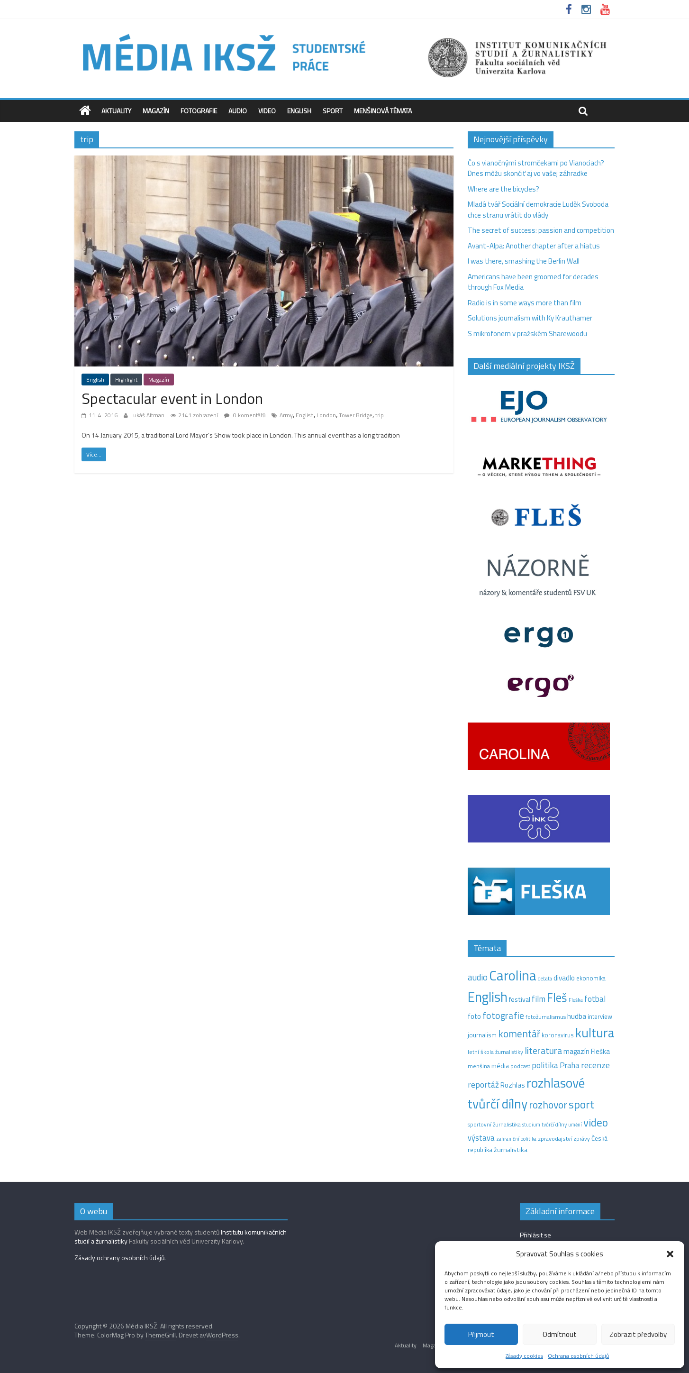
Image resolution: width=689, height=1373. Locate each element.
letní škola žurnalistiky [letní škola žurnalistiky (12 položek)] (495, 1051)
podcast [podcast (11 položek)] (520, 1066)
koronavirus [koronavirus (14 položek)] (558, 1035)
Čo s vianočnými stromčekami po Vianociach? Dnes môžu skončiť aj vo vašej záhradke (536, 168)
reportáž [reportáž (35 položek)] (483, 1084)
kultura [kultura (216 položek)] (595, 1032)
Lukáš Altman (147, 415)
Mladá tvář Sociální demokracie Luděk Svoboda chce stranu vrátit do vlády (538, 209)
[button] (670, 1254)
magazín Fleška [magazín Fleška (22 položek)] (586, 1051)
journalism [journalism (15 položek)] (482, 1035)
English (299, 111)
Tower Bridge (355, 415)
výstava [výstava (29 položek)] (481, 1138)
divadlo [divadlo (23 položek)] (564, 977)
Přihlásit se (535, 1235)
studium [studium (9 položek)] (531, 1124)
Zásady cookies (524, 1355)
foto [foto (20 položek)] (474, 1016)
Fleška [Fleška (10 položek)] (576, 1000)
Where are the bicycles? (503, 188)
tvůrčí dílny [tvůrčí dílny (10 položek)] (554, 1124)
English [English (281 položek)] (488, 997)
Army (286, 415)
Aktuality (116, 111)
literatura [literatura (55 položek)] (543, 1050)
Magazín (156, 111)
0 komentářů (244, 415)
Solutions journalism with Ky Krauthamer (530, 317)
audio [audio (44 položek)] (478, 977)
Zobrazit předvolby (638, 1334)
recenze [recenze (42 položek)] (595, 1064)
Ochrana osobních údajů (578, 1355)
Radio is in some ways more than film (524, 302)
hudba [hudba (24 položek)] (576, 1016)
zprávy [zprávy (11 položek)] (581, 1139)
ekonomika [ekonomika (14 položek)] (591, 978)
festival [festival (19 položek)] (519, 999)
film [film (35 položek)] (538, 998)
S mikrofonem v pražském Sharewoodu (527, 333)
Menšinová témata (383, 111)
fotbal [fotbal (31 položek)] (595, 999)
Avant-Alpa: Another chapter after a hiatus (534, 245)
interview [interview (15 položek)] (600, 1016)
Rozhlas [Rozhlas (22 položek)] (512, 1085)
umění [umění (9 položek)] (575, 1124)
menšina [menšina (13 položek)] (479, 1066)
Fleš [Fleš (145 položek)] (557, 998)
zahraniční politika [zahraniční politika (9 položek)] (516, 1139)
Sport (333, 111)
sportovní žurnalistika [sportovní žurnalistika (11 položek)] (494, 1124)
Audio (237, 111)
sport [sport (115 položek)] (581, 1104)
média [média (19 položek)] (500, 1066)
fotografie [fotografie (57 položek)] (503, 1015)
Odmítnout (560, 1334)
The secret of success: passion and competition (541, 230)
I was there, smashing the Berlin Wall (524, 261)
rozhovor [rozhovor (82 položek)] (548, 1104)
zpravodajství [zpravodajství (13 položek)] (555, 1138)
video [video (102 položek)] (595, 1122)
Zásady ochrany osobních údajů (119, 1258)
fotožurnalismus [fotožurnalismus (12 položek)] (546, 1016)
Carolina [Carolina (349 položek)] (512, 975)
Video (267, 111)
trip (379, 415)
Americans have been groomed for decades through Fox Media (533, 282)
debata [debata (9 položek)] (545, 978)
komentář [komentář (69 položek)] (519, 1033)
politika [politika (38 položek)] (545, 1065)
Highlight (126, 379)
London (326, 415)
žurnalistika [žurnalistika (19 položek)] (510, 1149)
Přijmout (481, 1334)
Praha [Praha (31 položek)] (570, 1065)
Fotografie (199, 111)
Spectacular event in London (172, 398)
